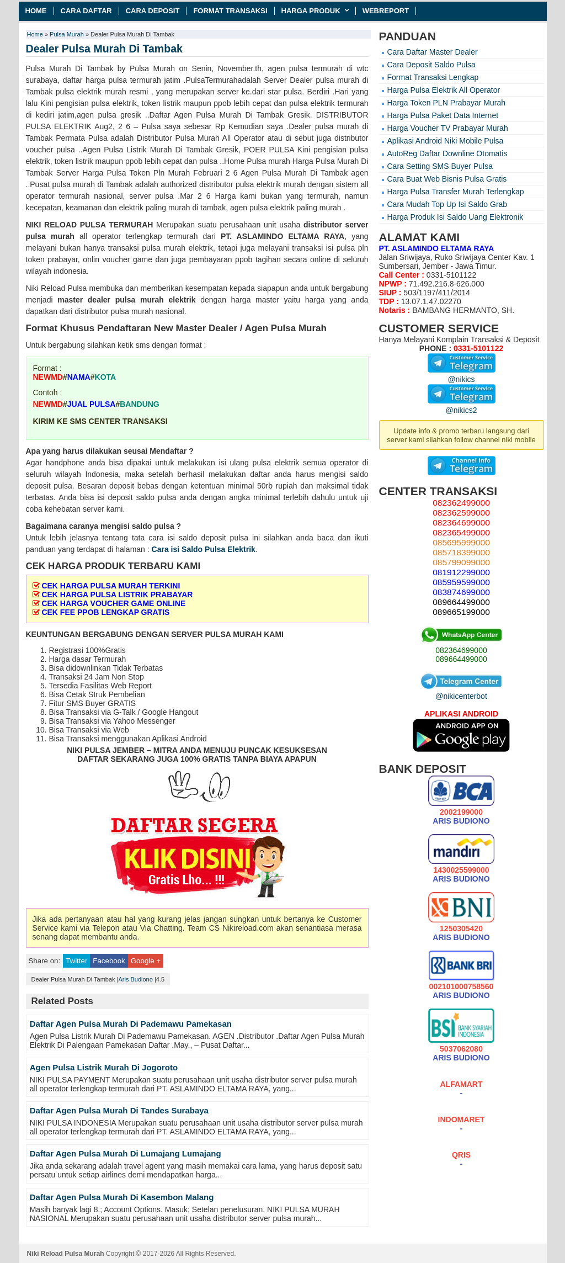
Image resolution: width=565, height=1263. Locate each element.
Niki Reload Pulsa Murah (65, 1253)
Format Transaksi (230, 11)
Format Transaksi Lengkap (433, 77)
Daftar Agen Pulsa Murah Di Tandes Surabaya (119, 1110)
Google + (146, 961)
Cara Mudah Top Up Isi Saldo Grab (447, 204)
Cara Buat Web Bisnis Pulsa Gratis (447, 178)
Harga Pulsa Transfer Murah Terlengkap (455, 191)
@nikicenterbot (461, 692)
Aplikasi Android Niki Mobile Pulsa (445, 140)
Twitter (76, 961)
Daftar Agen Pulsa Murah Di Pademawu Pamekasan (131, 1023)
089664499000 (461, 659)
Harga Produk (310, 11)
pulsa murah (50, 236)
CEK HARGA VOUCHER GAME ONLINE (113, 603)
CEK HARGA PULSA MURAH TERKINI (110, 585)
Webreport (386, 11)
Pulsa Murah (67, 34)
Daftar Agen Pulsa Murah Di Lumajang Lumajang (125, 1153)
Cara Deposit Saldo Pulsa (431, 64)
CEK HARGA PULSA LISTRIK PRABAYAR (117, 594)
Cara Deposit (153, 11)
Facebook (109, 961)
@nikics (461, 375)
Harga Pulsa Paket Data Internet (443, 115)
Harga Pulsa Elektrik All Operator (443, 90)
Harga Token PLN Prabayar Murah (446, 102)
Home (36, 11)
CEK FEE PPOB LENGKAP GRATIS (105, 612)
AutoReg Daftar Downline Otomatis (447, 153)
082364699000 (461, 650)
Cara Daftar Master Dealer (432, 51)
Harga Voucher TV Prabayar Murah (447, 128)
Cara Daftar (86, 11)
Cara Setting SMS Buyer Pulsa (440, 166)
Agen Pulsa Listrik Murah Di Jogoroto (104, 1067)
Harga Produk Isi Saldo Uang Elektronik (455, 217)
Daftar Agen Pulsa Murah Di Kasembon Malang (122, 1197)
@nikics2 (461, 406)
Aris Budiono (135, 979)
